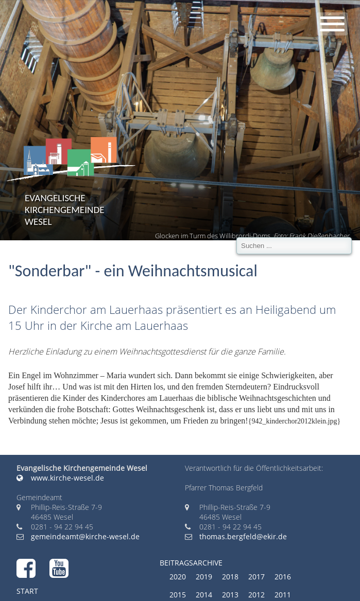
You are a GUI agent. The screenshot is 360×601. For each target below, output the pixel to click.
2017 (256, 576)
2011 (283, 594)
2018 (230, 576)
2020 (177, 576)
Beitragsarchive (191, 563)
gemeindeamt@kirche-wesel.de (85, 536)
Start (27, 591)
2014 (204, 594)
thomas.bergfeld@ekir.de (243, 536)
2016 (283, 576)
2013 (230, 594)
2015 (177, 594)
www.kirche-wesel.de (60, 478)
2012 (256, 594)
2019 (204, 576)
